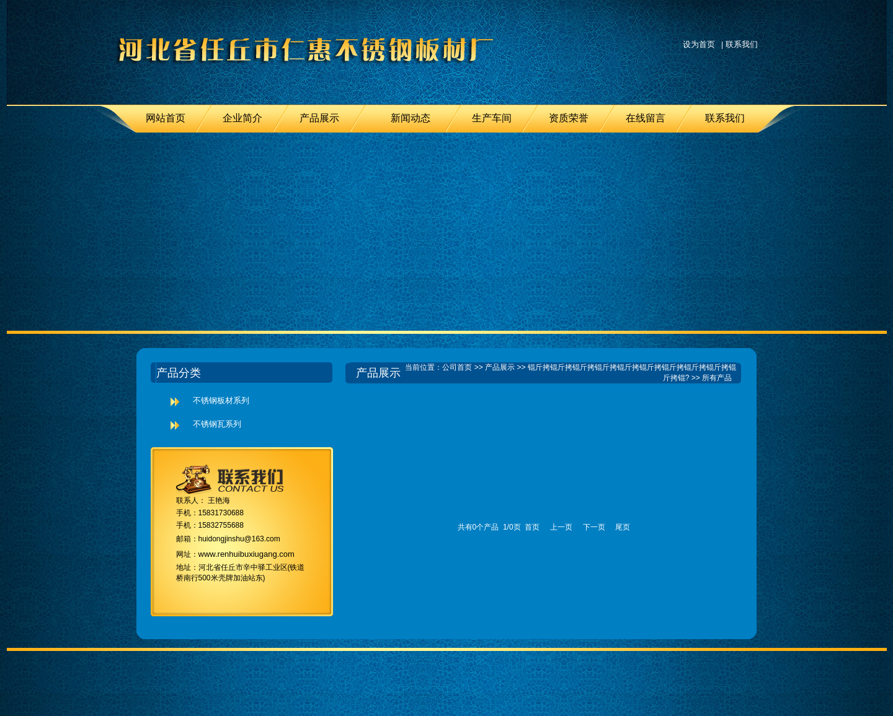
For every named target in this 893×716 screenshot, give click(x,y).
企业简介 (242, 118)
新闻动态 (410, 118)
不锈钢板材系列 (221, 400)
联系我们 (742, 44)
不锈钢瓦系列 (217, 424)
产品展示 (319, 118)
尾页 (622, 527)
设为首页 (699, 44)
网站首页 (165, 118)
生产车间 (492, 118)
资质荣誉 (569, 118)
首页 (532, 527)
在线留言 (645, 118)
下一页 (594, 527)
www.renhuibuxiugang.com (246, 554)
